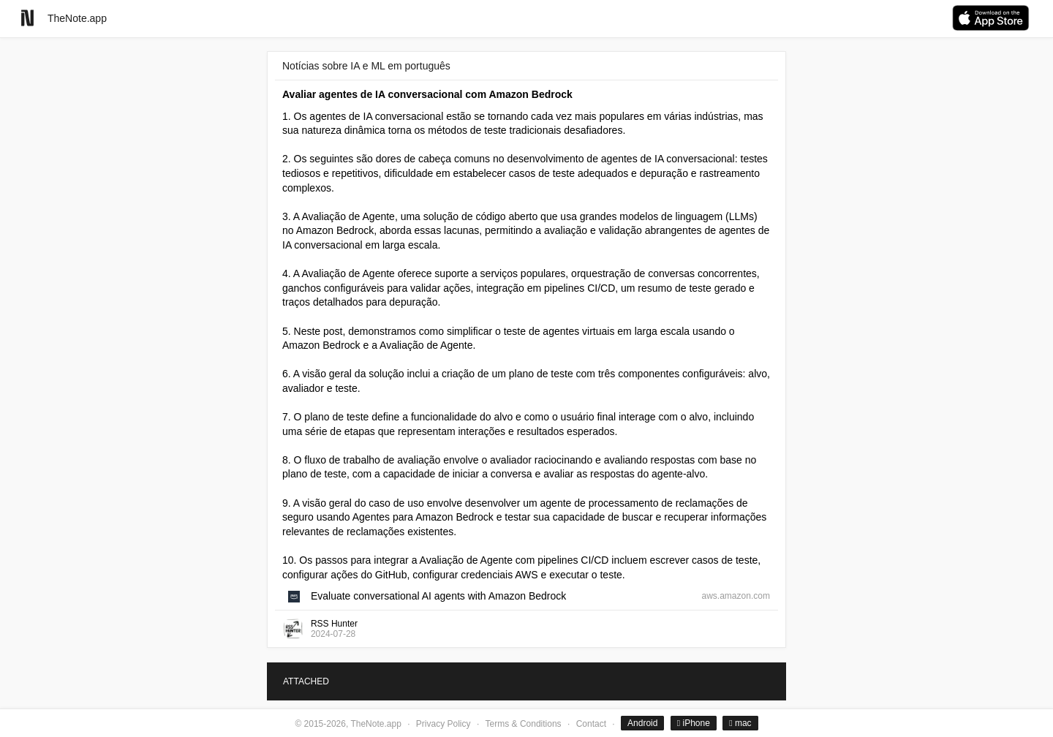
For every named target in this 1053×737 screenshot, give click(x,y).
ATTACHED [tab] (306, 681)
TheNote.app (77, 18)
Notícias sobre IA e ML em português (366, 66)
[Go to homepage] (27, 18)
